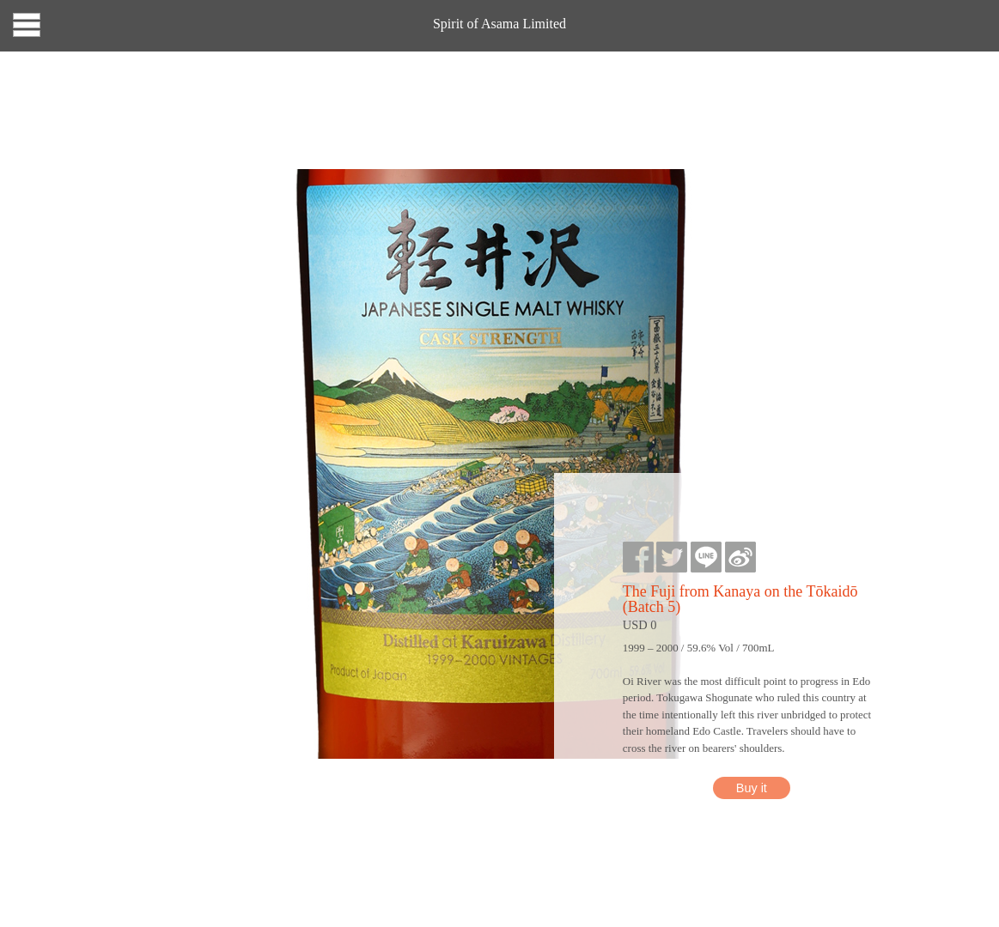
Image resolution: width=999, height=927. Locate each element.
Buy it (751, 788)
